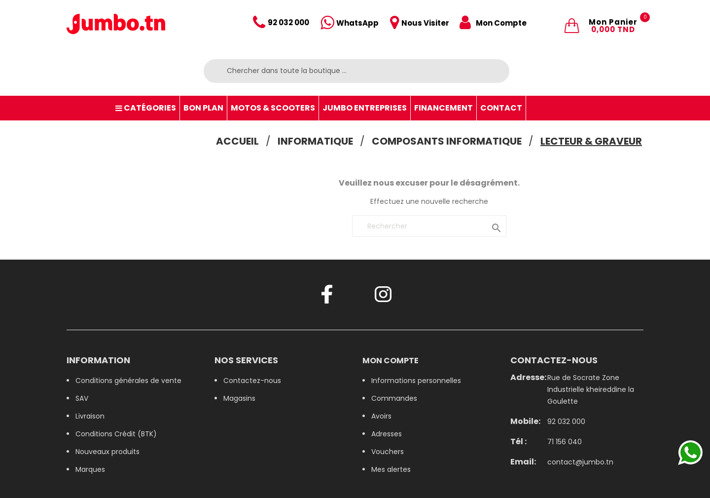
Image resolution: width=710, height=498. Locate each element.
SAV (81, 398)
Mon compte (390, 360)
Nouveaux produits (107, 452)
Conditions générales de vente (128, 380)
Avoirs (381, 416)
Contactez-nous (252, 380)
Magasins (239, 398)
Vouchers (387, 452)
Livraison (90, 416)
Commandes (394, 398)
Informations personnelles (416, 380)
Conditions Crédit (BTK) (116, 434)
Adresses (386, 434)
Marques (90, 469)
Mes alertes (391, 469)
